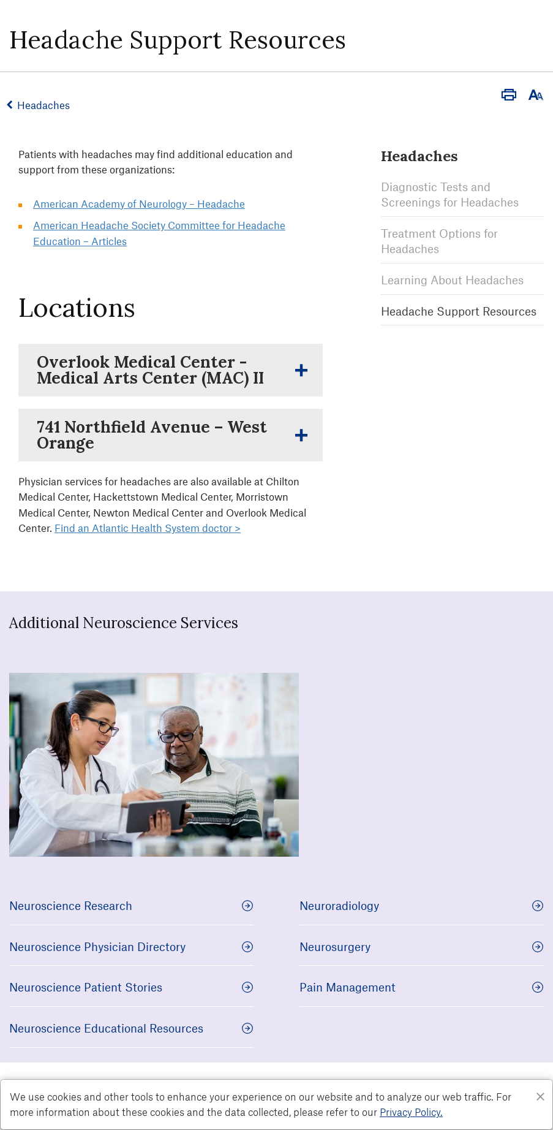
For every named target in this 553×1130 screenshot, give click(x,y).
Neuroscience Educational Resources (131, 1028)
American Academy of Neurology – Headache (139, 203)
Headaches (46, 105)
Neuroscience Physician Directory (131, 946)
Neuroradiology (421, 905)
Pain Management (421, 987)
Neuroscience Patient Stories (131, 987)
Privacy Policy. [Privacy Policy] (411, 1111)
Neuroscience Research (131, 905)
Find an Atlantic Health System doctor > (148, 527)
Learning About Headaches (452, 279)
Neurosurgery (421, 946)
